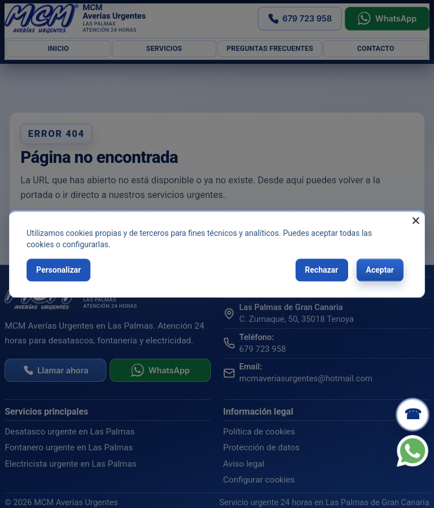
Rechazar (321, 269)
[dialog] (217, 254)
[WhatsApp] (412, 451)
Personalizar (58, 269)
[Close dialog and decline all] (415, 219)
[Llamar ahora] (412, 414)
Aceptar (380, 269)
